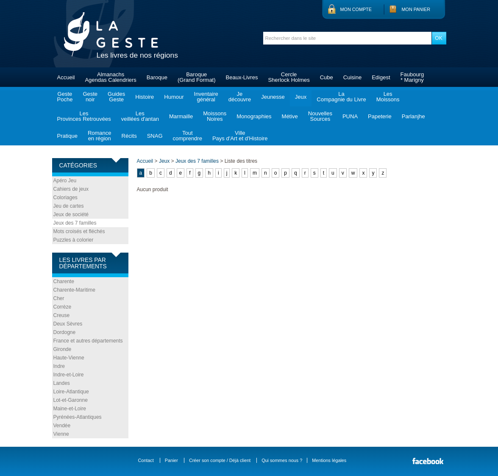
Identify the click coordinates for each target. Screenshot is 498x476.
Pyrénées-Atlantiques (77, 417)
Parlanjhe (413, 116)
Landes (61, 383)
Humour (174, 97)
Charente (63, 281)
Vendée (62, 426)
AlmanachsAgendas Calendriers (110, 77)
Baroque (157, 77)
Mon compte (356, 9)
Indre (59, 366)
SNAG (155, 136)
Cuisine (352, 77)
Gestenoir (90, 97)
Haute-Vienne (68, 358)
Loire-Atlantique (71, 392)
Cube (326, 77)
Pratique (67, 136)
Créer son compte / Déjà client (219, 460)
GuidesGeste (116, 97)
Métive (290, 116)
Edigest (381, 77)
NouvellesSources (320, 116)
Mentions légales (329, 460)
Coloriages (65, 197)
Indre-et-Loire (68, 375)
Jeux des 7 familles (75, 223)
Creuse (61, 315)
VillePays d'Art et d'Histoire (240, 136)
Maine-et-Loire (69, 409)
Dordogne (64, 332)
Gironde (62, 349)
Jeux (300, 97)
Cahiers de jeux (71, 189)
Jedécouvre (239, 97)
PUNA (350, 116)
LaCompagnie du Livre (341, 97)
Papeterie (380, 116)
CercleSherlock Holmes (288, 77)
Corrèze (62, 307)
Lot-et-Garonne (70, 400)
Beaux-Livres (242, 77)
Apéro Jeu (65, 181)
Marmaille (181, 116)
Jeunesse (273, 97)
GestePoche (65, 97)
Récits (129, 136)
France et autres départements (88, 341)
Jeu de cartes (68, 206)
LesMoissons (388, 97)
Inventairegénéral (206, 97)
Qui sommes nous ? (282, 460)
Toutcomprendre (187, 136)
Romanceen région (99, 136)
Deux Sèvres (68, 324)
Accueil (66, 77)
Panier (171, 460)
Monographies (253, 116)
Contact (146, 460)
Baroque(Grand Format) (197, 77)
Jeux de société (71, 214)
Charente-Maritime (74, 290)
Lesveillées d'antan (140, 116)
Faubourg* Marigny (412, 77)
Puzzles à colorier (73, 240)
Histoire (144, 97)
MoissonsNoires (214, 116)
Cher (58, 298)
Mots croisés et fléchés (79, 231)
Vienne (61, 434)
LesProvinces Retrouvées (84, 116)
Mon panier (416, 9)
